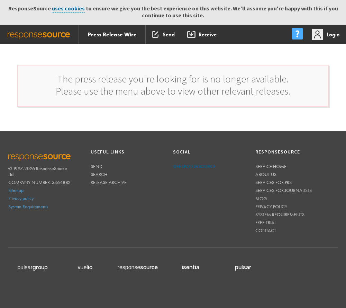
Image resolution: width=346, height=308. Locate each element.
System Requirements (28, 206)
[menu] (297, 34)
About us (265, 174)
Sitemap (16, 190)
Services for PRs (273, 182)
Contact (265, 230)
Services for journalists (283, 190)
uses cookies (68, 8)
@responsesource (194, 166)
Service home (270, 166)
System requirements (279, 214)
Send (96, 166)
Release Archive (109, 182)
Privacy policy (21, 198)
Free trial (265, 222)
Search (99, 174)
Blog (261, 198)
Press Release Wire (112, 34)
